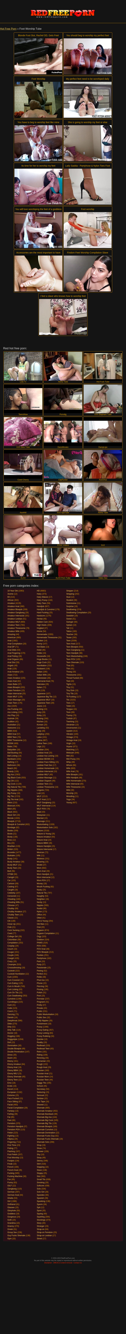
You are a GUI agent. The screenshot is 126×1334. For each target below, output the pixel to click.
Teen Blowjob (72, 647)
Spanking (41, 1201)
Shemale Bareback (45, 1114)
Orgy (39, 936)
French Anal (12, 1170)
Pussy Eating (42, 1030)
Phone (40, 983)
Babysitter (11, 749)
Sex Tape (41, 1101)
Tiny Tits (70, 693)
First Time (11, 1145)
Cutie (9, 1008)
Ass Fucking (12, 709)
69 (8, 597)
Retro (39, 1052)
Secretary (41, 1089)
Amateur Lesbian (14, 619)
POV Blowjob (43, 952)
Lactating (41, 728)
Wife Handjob (72, 778)
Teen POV (70, 659)
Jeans (39, 706)
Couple (10, 955)
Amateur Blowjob (14, 609)
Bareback (11, 759)
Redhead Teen (43, 1048)
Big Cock (11, 784)
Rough (40, 1064)
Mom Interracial (44, 877)
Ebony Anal (12, 1067)
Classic (10, 918)
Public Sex (41, 1017)
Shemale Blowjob (44, 1126)
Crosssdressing (14, 967)
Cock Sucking (13, 930)
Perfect (40, 974)
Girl (8, 1201)
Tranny (69, 715)
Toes (68, 703)
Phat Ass (41, 980)
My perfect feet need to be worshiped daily (87, 79)
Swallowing (71, 609)
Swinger (69, 622)
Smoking (41, 1182)
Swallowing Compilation (76, 612)
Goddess (11, 1214)
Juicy (39, 712)
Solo (39, 1189)
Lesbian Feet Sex (44, 765)
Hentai (40, 619)
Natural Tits (42, 893)
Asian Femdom (14, 690)
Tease (69, 637)
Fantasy (10, 1111)
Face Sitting (12, 1101)
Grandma (11, 1223)
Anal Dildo (11, 650)
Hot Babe (41, 647)
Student (69, 600)
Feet (9, 1120)
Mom (39, 868)
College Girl (12, 936)
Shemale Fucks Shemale (48, 1139)
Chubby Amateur (14, 911)
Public (39, 1011)
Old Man (40, 924)
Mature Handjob (44, 846)
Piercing (40, 986)
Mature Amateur (44, 837)
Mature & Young (44, 834)
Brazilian (11, 846)
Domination (12, 1045)
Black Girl (11, 815)
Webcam (70, 753)
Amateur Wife (13, 631)
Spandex (41, 1195)
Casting (10, 887)
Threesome (71, 675)
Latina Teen (42, 743)
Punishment (42, 1024)
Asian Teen (12, 703)
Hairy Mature (42, 597)
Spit (38, 1207)
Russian (40, 1070)
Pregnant (41, 1002)
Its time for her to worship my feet (38, 165)
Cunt (9, 1005)
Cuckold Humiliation (16, 974)
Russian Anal (42, 1073)
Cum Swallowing (14, 996)
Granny (10, 1226)
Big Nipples (12, 790)
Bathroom (11, 765)
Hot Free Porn (8, 28)
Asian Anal (12, 681)
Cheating (11, 899)
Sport (39, 1210)
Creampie (11, 964)
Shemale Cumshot (45, 1129)
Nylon (39, 911)
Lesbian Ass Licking (45, 756)
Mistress (40, 858)
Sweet (69, 619)
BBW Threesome (14, 740)
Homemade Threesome (47, 637)
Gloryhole (11, 1210)
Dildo (9, 1024)
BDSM (10, 743)
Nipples (40, 905)
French (10, 1167)
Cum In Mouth (13, 986)
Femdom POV (13, 1129)
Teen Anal (70, 644)
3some (10, 594)
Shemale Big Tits (44, 1123)
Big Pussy (11, 793)
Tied (68, 681)
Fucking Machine (14, 1176)
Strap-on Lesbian (44, 1235)
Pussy (39, 1027)
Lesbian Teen (43, 784)
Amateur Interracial (15, 616)
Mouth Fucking (43, 887)
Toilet (68, 706)
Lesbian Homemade (45, 768)
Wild (68, 790)
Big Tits (10, 796)
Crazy (9, 961)
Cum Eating (12, 983)
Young (69, 802)
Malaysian (41, 815)
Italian (39, 687)
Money (40, 883)
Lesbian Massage (44, 778)
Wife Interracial (72, 784)
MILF (39, 796)
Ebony (10, 1061)
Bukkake (11, 855)
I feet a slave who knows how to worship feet (63, 296)
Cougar (10, 952)
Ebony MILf (12, 1073)
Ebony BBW (12, 1070)
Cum (9, 977)
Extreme (11, 1095)
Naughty (40, 896)
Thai (68, 665)
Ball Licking (12, 756)
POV (39, 946)
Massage (41, 821)
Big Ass (10, 774)
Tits (67, 700)
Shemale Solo (43, 1142)
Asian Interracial (14, 693)
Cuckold (10, 971)
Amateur (11, 603)
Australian (11, 725)
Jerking (40, 709)
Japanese (41, 693)
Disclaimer (48, 1263)
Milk (38, 855)
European (11, 1092)
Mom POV (41, 880)
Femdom (11, 1123)
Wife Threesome (73, 787)
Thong (69, 672)
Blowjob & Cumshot (16, 824)
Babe (9, 746)
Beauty (10, 771)
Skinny (40, 1161)
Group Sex (12, 1232)
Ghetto (10, 1198)
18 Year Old (12, 591)
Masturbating (42, 824)
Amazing (11, 634)
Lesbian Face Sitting (46, 762)
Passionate (42, 967)
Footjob (10, 1161)
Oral (39, 927)
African (10, 600)
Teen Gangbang (73, 650)
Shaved (40, 1105)
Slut (38, 1176)
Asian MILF (12, 697)
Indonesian (42, 678)
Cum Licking (12, 989)
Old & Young (42, 921)
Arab (9, 668)
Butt (9, 871)
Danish (10, 1017)
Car (8, 880)
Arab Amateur (13, 672)
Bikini (9, 802)
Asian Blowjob (13, 687)
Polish (39, 992)
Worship (70, 793)
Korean (40, 725)
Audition (10, 721)
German (10, 1192)
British (10, 849)
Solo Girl (40, 1192)
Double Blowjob (14, 1048)
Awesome (11, 728)
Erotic (9, 1086)
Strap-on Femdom (45, 1232)
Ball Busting (12, 753)
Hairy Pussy (42, 600)
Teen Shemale (72, 662)
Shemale (41, 1108)
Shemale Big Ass (44, 1117)
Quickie (40, 1039)
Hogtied (40, 628)
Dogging (11, 1036)
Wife (68, 768)
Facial (10, 1105)
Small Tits (41, 1179)
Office (39, 915)
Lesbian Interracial (45, 771)
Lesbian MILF (43, 774)
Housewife (41, 656)
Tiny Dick (70, 690)
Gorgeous (11, 1217)
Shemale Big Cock (45, 1120)
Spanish (40, 1198)
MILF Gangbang (44, 802)
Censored (11, 896)
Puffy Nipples (42, 1020)
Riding (39, 1055)
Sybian (69, 625)
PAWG (40, 943)
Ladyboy (40, 734)
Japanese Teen (43, 703)
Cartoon (10, 883)
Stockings (41, 1220)
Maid (39, 812)
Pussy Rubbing (43, 1036)
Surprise (70, 606)
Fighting (10, 1136)
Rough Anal (42, 1067)
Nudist (39, 908)
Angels (10, 665)
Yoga (68, 799)
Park (39, 961)
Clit (8, 921)
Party (39, 964)
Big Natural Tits (14, 787)
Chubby (10, 908)
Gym (9, 1238)
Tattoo (69, 631)
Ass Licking (12, 712)
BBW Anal (11, 734)
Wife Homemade (73, 781)
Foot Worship (38, 79)
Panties (40, 955)
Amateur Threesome (16, 628)
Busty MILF (12, 865)
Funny (10, 1182)
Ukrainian (70, 725)
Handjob (40, 606)
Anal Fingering (13, 653)
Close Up (11, 924)
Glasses (10, 1207)
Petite (39, 977)
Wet (68, 756)
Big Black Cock (14, 778)
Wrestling (70, 796)
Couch (10, 949)
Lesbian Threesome (45, 787)
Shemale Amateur (44, 1111)
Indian (39, 672)
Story (39, 1223)
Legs (39, 746)
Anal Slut (11, 662)
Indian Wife (42, 675)
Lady (39, 731)
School (40, 1086)
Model (39, 865)
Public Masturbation (45, 1014)
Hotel (39, 650)
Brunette (11, 852)
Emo (9, 1083)
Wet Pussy (71, 759)
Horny (39, 644)
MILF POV (41, 809)
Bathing (10, 762)
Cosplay (10, 946)
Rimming (41, 1058)
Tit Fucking (71, 697)
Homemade (42, 634)
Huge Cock (42, 662)
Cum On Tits (12, 992)
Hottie (39, 653)
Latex (39, 737)
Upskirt (69, 731)
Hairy (39, 594)
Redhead (41, 1045)
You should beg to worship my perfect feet (87, 35)
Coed (9, 933)
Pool (39, 996)
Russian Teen (43, 1080)
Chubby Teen (13, 915)
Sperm (40, 1204)
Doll (9, 1042)
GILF (9, 1186)
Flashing (11, 1151)
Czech (10, 1011)
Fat (8, 1117)
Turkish (69, 718)
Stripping (70, 594)
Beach (10, 768)
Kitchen (40, 721)
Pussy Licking (43, 1033)
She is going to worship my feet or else (87, 122)
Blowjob (10, 821)
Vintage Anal (71, 740)
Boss (9, 840)
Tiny (68, 687)
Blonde (10, 818)
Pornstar (40, 999)
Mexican (40, 852)
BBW (9, 731)
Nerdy (39, 902)
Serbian (40, 1098)
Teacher (69, 634)
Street (39, 1238)
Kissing (40, 718)
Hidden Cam (42, 622)
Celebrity (11, 893)
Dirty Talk (11, 1030)
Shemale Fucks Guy (46, 1136)
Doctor (10, 1033)
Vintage (69, 737)
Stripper (69, 591)
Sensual (40, 1095)
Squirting (41, 1217)
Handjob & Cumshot (45, 609)
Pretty (39, 1005)
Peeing (40, 971)
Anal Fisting (12, 656)
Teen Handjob (72, 653)
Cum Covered (13, 980)
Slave (39, 1170)
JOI (38, 690)
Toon (68, 712)
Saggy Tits (41, 1083)
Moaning (40, 862)
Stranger (40, 1226)
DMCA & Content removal (62, 1263)
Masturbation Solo (45, 827)
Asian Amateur (13, 678)
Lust (39, 793)
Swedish (70, 616)
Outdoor (40, 939)
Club (9, 927)
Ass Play (11, 715)
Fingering (11, 1142)
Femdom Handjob (15, 1126)
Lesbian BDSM (43, 759)
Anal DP (11, 647)
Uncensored (71, 728)
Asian (9, 675)
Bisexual (11, 806)
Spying (40, 1214)
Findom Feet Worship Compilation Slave (87, 252)
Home (39, 631)
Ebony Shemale (14, 1076)
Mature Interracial (44, 849)
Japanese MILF (44, 700)
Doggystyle (12, 1039)
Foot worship (87, 209)
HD (38, 591)
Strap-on (40, 1229)
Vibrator (69, 734)
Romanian (41, 1061)
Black (9, 812)
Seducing (41, 1092)
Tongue (69, 709)
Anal (9, 640)
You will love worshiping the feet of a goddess (38, 209)
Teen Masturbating (74, 656)
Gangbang (12, 1189)
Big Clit (10, 781)
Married (40, 818)
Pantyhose (41, 958)
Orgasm (40, 930)
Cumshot (11, 999)
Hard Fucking (43, 612)
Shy (38, 1154)
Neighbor (41, 899)
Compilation (12, 943)
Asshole (10, 718)
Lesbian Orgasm (44, 781)
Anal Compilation (14, 644)
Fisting (10, 1148)
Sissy (39, 1157)
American (11, 637)
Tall (67, 628)
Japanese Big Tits (44, 697)
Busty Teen (12, 868)
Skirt (39, 1164)
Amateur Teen (13, 625)
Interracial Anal (43, 681)
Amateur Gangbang (16, 612)
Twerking (70, 721)
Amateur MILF (13, 622)
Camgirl (10, 877)
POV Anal (41, 949)
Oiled (39, 918)
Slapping (41, 1167)
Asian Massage (14, 700)
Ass (9, 706)
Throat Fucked (72, 678)
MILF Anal (41, 799)
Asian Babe (12, 684)
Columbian (12, 939)
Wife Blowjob (72, 774)
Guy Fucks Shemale (16, 1235)
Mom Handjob (43, 874)
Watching (70, 749)
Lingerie (40, 790)
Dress (9, 1055)
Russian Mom (43, 1076)
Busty (9, 858)
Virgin (68, 743)
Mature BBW (42, 843)
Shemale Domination (46, 1133)
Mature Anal (42, 840)
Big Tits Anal (12, 799)
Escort (10, 1089)
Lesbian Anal (42, 753)
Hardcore (41, 616)
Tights (69, 684)
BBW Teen (12, 737)
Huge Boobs (42, 659)
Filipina (10, 1139)
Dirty (9, 1027)
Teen (68, 640)
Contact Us (78, 1263)
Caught (10, 890)
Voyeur (69, 746)
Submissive (71, 603)
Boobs (10, 830)
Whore (69, 765)
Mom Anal (41, 871)
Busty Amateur (13, 862)
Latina (39, 740)
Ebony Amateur (14, 1064)
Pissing (40, 989)
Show (39, 1148)
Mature (40, 830)
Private (40, 1008)
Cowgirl (10, 958)
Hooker (40, 640)
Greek (10, 1229)
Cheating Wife (13, 902)
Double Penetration (15, 1052)
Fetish (10, 1133)
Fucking (10, 1173)
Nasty (39, 890)
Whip (68, 762)
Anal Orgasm (13, 659)
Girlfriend (11, 1204)
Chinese (11, 905)
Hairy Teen (41, 603)
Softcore (40, 1186)
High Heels (42, 625)
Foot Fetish (12, 1154)
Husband (41, 668)
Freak (9, 1164)
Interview (41, 684)
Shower (40, 1151)
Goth (9, 1220)
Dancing (11, 1014)
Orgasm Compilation (46, 933)
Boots (9, 834)
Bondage (11, 827)
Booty (9, 837)
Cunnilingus (12, 1002)
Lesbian (40, 749)
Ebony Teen (12, 1080)
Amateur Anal (13, 606)
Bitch (9, 809)
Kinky (39, 715)
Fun (9, 1179)
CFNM (10, 874)
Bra (8, 843)
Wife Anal (70, 771)
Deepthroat (12, 1020)
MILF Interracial (44, 806)
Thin (68, 668)
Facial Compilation (15, 1108)
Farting (10, 1114)
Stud (68, 597)
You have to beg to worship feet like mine (38, 122)
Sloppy (40, 1173)
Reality (40, 1042)
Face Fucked (13, 1098)
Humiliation (42, 665)
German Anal (13, 1195)
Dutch (9, 1058)
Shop (39, 1145)
